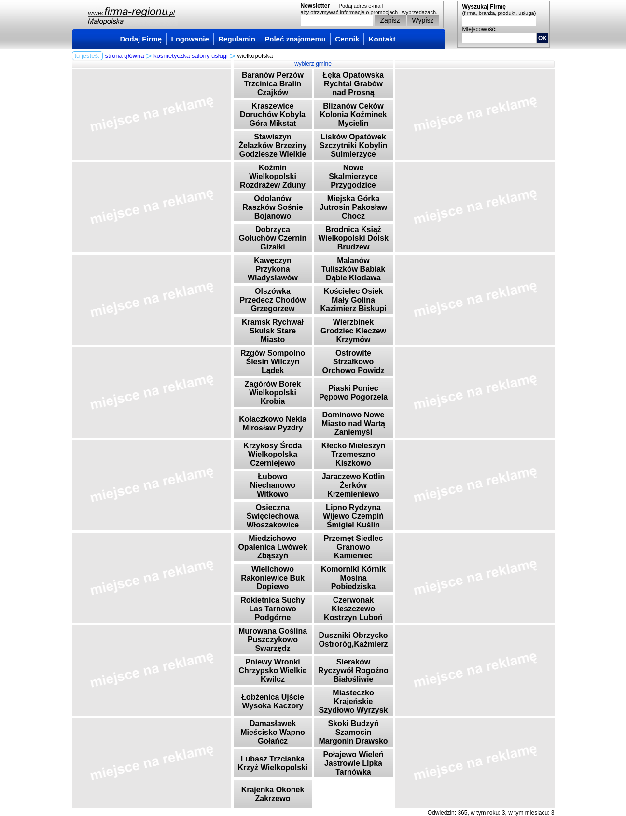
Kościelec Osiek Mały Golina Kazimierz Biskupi (353, 300)
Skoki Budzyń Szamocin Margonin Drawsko (353, 732)
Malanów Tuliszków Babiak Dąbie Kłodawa (353, 269)
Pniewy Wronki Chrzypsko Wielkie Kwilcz (272, 670)
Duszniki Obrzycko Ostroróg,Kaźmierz (353, 639)
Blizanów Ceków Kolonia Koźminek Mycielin (353, 114)
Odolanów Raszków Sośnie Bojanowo (272, 207)
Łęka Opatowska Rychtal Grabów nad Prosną (353, 84)
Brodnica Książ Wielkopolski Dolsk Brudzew (353, 238)
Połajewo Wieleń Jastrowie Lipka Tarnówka (353, 763)
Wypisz (423, 20)
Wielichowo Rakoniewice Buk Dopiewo (273, 578)
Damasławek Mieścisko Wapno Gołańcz (272, 732)
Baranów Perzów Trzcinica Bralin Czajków (273, 84)
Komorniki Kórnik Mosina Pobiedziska (353, 578)
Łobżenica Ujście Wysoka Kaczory (272, 701)
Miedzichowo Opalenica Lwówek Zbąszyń (272, 547)
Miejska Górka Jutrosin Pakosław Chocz (354, 207)
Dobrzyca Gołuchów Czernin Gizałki (272, 238)
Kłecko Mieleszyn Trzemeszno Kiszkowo (353, 454)
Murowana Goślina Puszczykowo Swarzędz (272, 639)
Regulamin (236, 39)
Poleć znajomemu (295, 39)
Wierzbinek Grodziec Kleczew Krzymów (353, 331)
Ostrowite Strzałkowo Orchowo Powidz (353, 361)
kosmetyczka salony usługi (190, 55)
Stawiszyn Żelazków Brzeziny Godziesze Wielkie (272, 145)
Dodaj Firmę (141, 39)
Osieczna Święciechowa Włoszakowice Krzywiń (273, 520)
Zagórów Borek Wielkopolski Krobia (273, 392)
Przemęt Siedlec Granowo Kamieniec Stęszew (353, 551)
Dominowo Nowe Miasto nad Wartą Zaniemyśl (353, 423)
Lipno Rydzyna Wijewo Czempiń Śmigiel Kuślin (353, 516)
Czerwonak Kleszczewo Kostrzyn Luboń (353, 609)
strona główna (124, 55)
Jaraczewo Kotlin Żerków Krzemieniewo (353, 485)
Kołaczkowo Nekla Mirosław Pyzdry (272, 423)
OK (542, 38)
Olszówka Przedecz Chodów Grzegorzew (273, 300)
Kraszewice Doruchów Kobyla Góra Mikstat (273, 114)
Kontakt (382, 39)
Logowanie (190, 39)
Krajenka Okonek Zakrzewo (273, 794)
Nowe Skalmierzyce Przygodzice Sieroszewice (353, 181)
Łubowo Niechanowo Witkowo (272, 485)
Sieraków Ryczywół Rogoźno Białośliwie (353, 670)
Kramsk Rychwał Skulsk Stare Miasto (273, 331)
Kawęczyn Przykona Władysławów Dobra (273, 273)
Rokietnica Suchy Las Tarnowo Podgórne (272, 609)
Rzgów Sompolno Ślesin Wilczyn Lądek (272, 361)
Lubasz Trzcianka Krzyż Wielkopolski (273, 763)
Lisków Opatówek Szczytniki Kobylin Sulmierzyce (353, 145)
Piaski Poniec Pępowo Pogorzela (353, 392)
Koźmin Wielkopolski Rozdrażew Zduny (273, 176)
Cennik (347, 39)
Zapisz (390, 20)
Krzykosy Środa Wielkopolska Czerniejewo (273, 454)
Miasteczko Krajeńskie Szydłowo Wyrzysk (353, 701)
